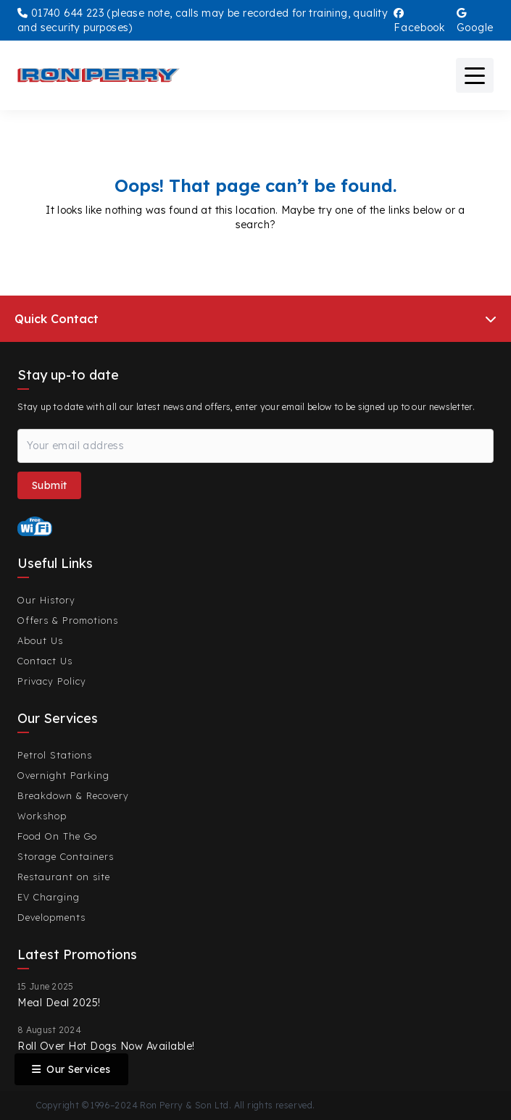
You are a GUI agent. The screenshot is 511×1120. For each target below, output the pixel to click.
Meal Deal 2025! (59, 1002)
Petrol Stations (54, 755)
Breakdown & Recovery (73, 795)
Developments (51, 917)
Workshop (42, 816)
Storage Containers (65, 856)
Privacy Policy (51, 681)
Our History (46, 600)
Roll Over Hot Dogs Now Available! (106, 1046)
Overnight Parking (63, 775)
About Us (40, 640)
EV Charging (48, 897)
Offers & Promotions (67, 620)
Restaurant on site (63, 876)
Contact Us (44, 660)
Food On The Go (57, 836)
